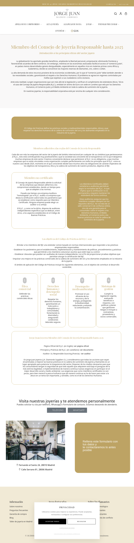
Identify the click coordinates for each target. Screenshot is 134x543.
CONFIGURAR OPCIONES (67, 528)
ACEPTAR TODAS (52, 521)
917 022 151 (124, 4)
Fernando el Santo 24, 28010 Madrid (35, 465)
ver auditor (86, 353)
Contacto (111, 4)
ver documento (86, 350)
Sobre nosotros (16, 506)
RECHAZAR (81, 521)
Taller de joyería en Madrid (21, 521)
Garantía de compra (18, 514)
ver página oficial (81, 346)
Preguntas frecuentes (19, 510)
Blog (11, 518)
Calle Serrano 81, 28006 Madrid (35, 469)
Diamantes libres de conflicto (100, 518)
